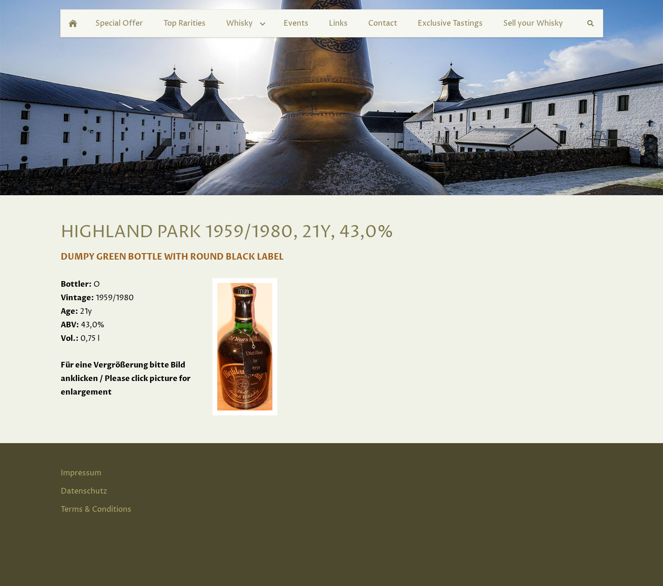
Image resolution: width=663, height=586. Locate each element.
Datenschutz (84, 491)
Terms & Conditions (96, 509)
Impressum (81, 473)
